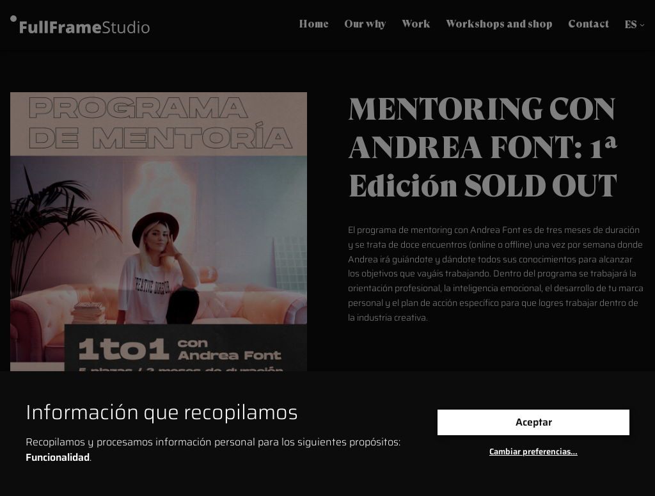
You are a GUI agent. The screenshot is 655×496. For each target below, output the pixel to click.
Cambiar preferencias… (533, 451)
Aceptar (534, 422)
